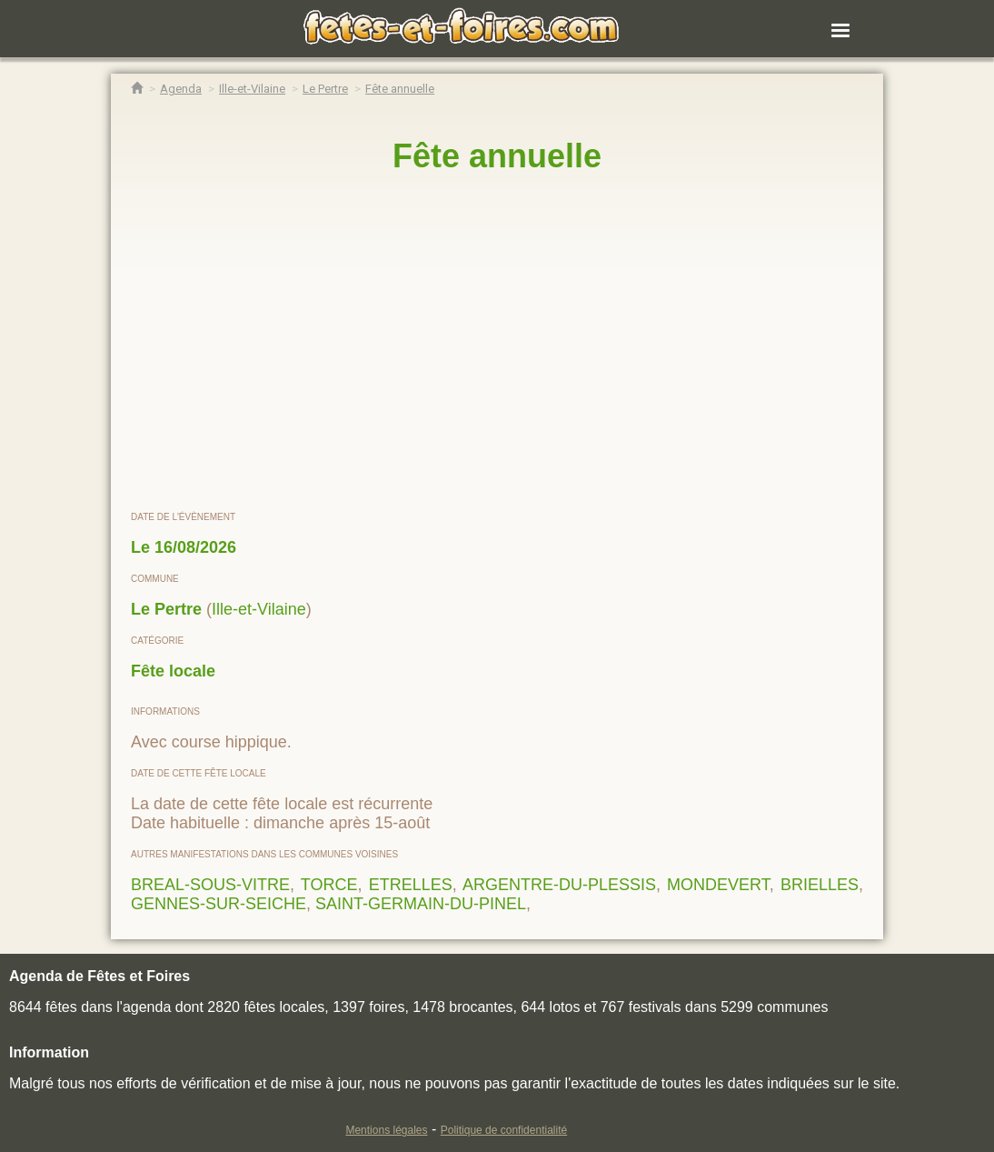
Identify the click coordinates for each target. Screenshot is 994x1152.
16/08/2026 (195, 547)
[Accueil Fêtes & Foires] (137, 88)
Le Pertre (166, 609)
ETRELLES (410, 885)
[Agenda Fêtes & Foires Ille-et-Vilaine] (252, 88)
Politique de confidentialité (504, 1130)
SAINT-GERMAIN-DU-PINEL (420, 904)
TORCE (329, 885)
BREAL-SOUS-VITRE (210, 885)
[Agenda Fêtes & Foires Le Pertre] (325, 88)
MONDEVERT (718, 885)
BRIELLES (819, 885)
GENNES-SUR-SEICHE (218, 904)
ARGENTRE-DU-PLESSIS (559, 885)
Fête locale (173, 671)
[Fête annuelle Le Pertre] (399, 88)
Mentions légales (386, 1130)
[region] (497, 342)
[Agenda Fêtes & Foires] (181, 88)
